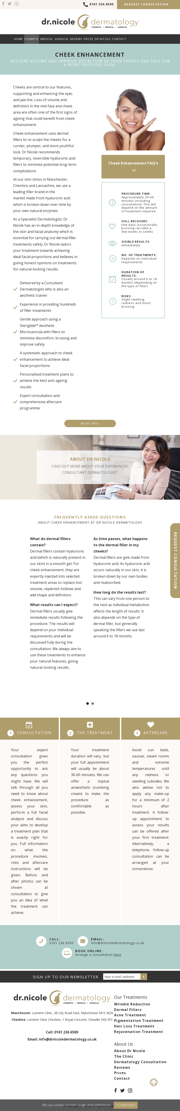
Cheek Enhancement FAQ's (133, 167)
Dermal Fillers (128, 1009)
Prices (88, 39)
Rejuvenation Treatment (138, 1031)
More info (90, 423)
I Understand (125, 1105)
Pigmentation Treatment (139, 1020)
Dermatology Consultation (140, 1062)
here (117, 955)
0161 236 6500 (98, 5)
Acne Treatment (130, 1015)
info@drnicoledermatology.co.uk (117, 943)
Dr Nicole (102, 39)
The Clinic (123, 1056)
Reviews (76, 39)
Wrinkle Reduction (132, 1004)
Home (18, 39)
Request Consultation (146, 4)
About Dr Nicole (129, 1051)
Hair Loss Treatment (134, 1026)
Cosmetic (31, 39)
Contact (119, 39)
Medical (46, 39)
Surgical (62, 39)
